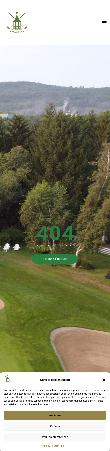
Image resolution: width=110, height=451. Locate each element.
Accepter (55, 415)
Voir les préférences (55, 437)
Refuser (55, 426)
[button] (104, 380)
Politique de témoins (53, 446)
